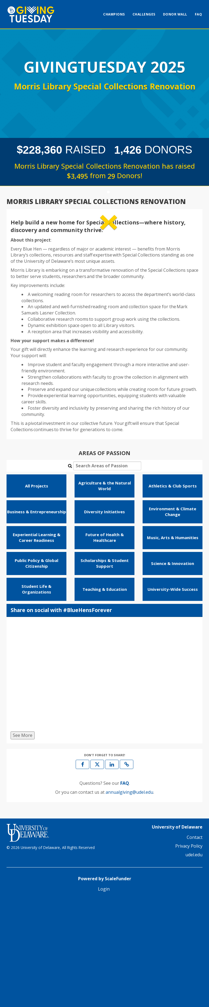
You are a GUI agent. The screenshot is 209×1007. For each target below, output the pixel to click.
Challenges (144, 14)
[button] (25, 266)
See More (22, 841)
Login (104, 994)
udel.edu (193, 960)
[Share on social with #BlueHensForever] (104, 781)
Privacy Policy (188, 952)
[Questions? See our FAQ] (124, 889)
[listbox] (104, 266)
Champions (114, 14)
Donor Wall (175, 14)
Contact (194, 943)
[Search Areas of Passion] (107, 571)
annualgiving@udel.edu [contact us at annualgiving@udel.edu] (129, 898)
